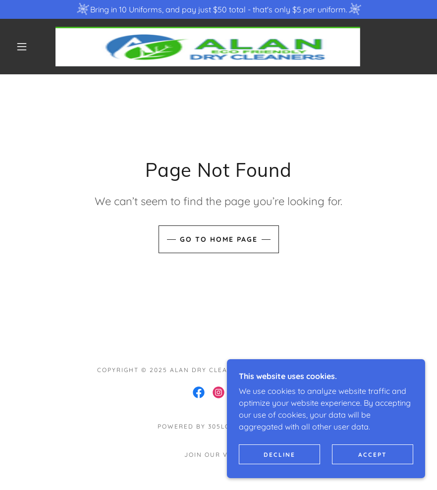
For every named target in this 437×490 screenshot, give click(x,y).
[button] (22, 46)
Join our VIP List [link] (218, 454)
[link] (207, 46)
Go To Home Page (219, 239)
